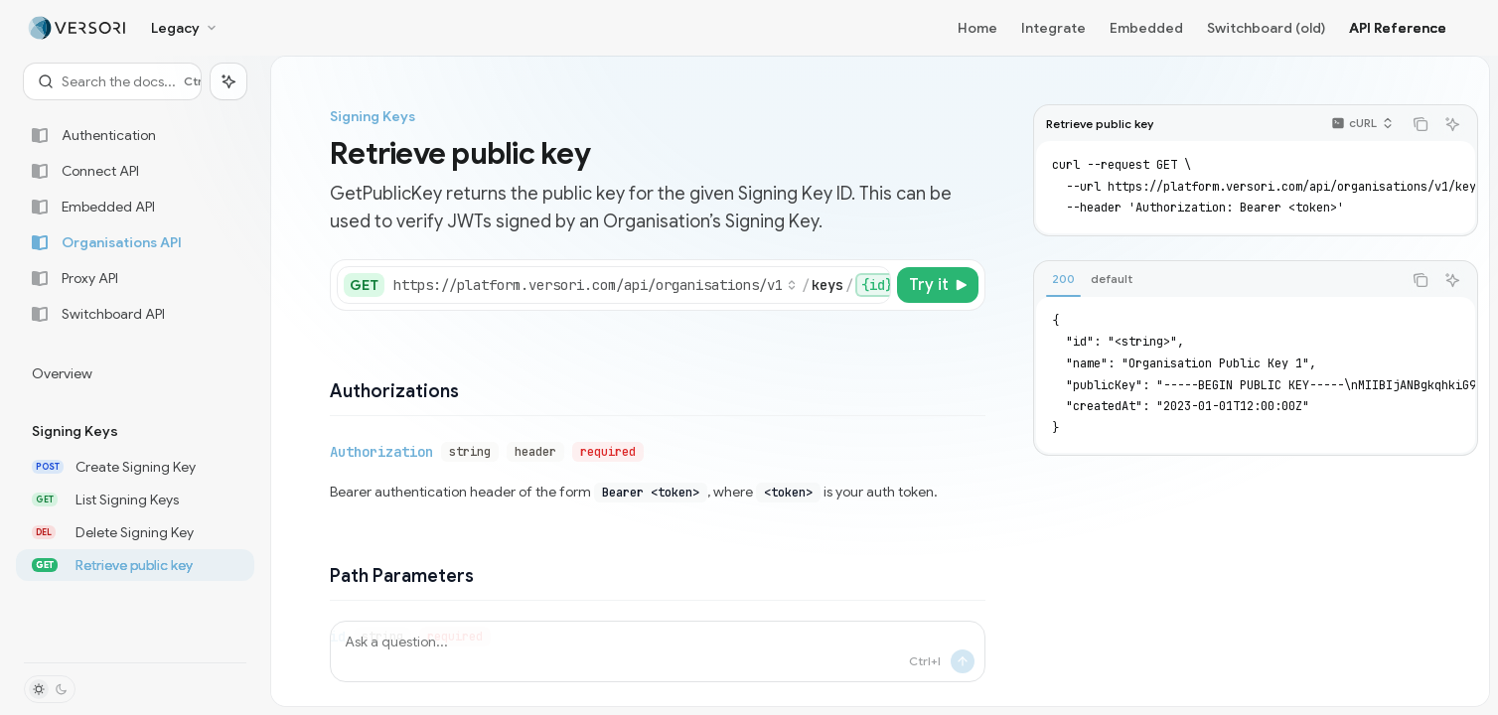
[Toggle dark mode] (49, 689)
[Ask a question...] (657, 651)
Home (977, 28)
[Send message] (962, 661)
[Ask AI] (1452, 124)
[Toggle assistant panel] (228, 81)
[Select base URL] (595, 285)
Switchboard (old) (1266, 28)
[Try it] (937, 285)
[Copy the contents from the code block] (1420, 124)
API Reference (1397, 28)
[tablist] (1218, 280)
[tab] (1063, 279)
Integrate (1053, 28)
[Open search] (112, 81)
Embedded (1146, 28)
